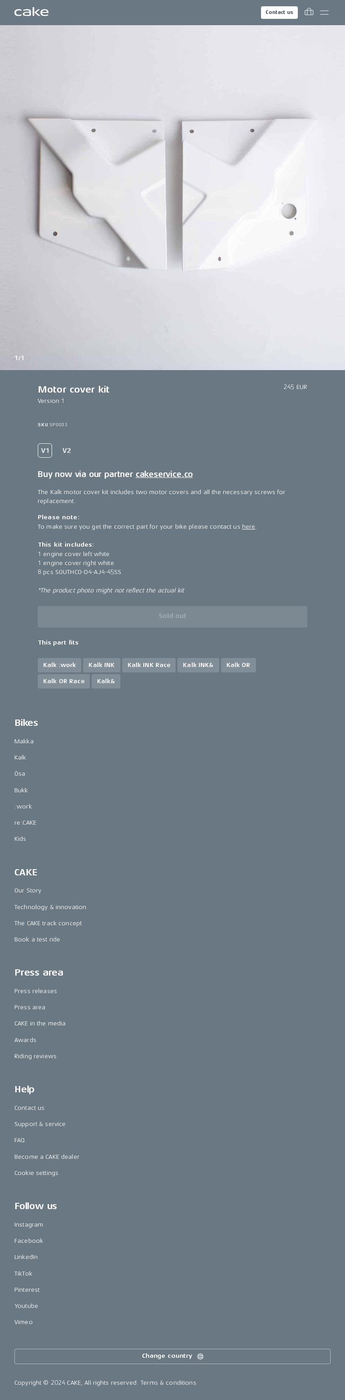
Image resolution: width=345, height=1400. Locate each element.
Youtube (26, 1306)
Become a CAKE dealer (47, 1156)
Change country (173, 1356)
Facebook (28, 1240)
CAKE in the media (40, 1023)
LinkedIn (26, 1257)
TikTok (23, 1273)
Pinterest (27, 1289)
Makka (24, 741)
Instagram (28, 1224)
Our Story (27, 890)
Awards (25, 1040)
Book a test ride (37, 939)
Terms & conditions (168, 1382)
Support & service (40, 1124)
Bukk (21, 790)
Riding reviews (35, 1056)
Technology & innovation (50, 907)
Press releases (35, 991)
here (249, 526)
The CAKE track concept (48, 923)
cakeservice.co (164, 474)
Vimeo (23, 1322)
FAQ (19, 1140)
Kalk (20, 757)
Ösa (19, 773)
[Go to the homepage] (31, 12)
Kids (20, 838)
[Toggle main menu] (324, 12)
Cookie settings (36, 1173)
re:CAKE (25, 822)
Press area (29, 1007)
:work (23, 806)
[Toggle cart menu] (309, 12)
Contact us (279, 12)
